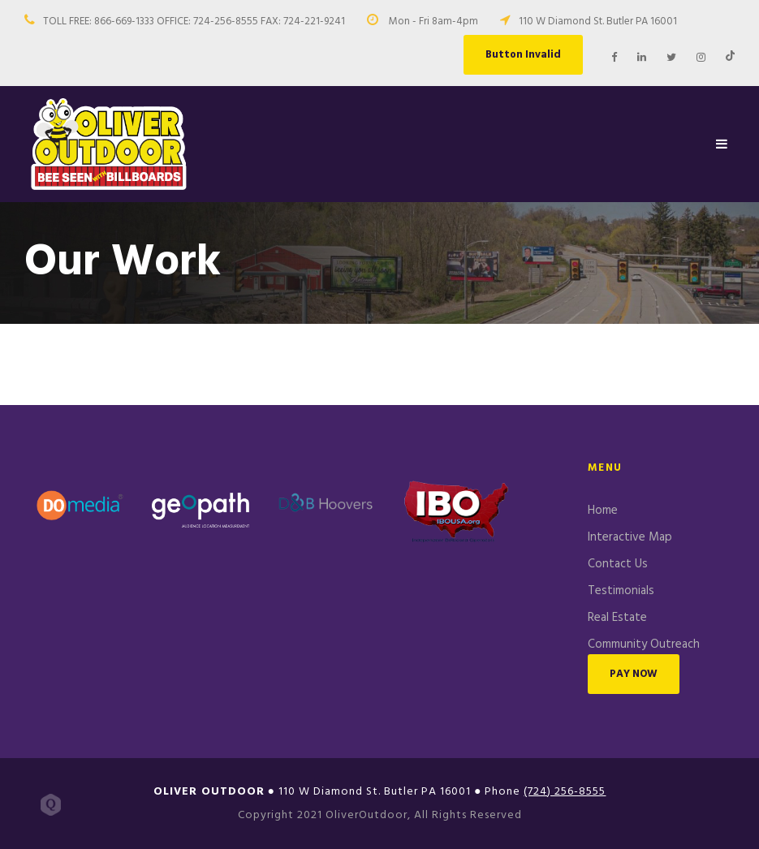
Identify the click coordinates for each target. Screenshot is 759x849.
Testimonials (621, 591)
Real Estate (617, 617)
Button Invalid (523, 54)
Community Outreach (644, 644)
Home (603, 510)
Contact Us (618, 564)
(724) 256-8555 (565, 791)
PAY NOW (634, 674)
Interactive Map (630, 537)
